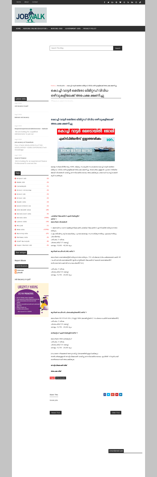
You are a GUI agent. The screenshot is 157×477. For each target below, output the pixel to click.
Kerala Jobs (22, 219)
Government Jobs (73, 29)
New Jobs (21, 231)
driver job (21, 199)
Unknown (20, 271)
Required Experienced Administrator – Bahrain (31, 130)
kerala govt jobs (24, 215)
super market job (24, 246)
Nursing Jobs (57, 29)
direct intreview (24, 191)
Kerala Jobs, (69, 109)
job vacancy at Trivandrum (24, 143)
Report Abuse (20, 262)
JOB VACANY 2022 (24, 211)
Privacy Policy (89, 29)
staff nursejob (23, 242)
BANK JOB (21, 183)
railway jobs (22, 238)
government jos (24, 207)
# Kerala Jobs (60, 394)
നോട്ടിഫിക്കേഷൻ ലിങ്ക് (59, 381)
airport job (21, 179)
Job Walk (26, 473)
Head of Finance (20, 159)
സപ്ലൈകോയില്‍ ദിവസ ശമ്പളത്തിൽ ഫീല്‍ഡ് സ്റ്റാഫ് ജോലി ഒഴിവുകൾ (129, 139)
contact (35, 2)
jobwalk (20, 274)
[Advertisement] (101, 14)
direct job (21, 195)
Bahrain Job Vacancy (22, 119)
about (27, 2)
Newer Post (55, 429)
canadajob (21, 187)
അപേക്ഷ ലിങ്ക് (56, 387)
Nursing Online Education (35, 29)
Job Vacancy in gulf (21, 107)
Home (18, 2)
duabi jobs (21, 203)
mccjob (20, 227)
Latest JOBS (22, 223)
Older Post (101, 429)
